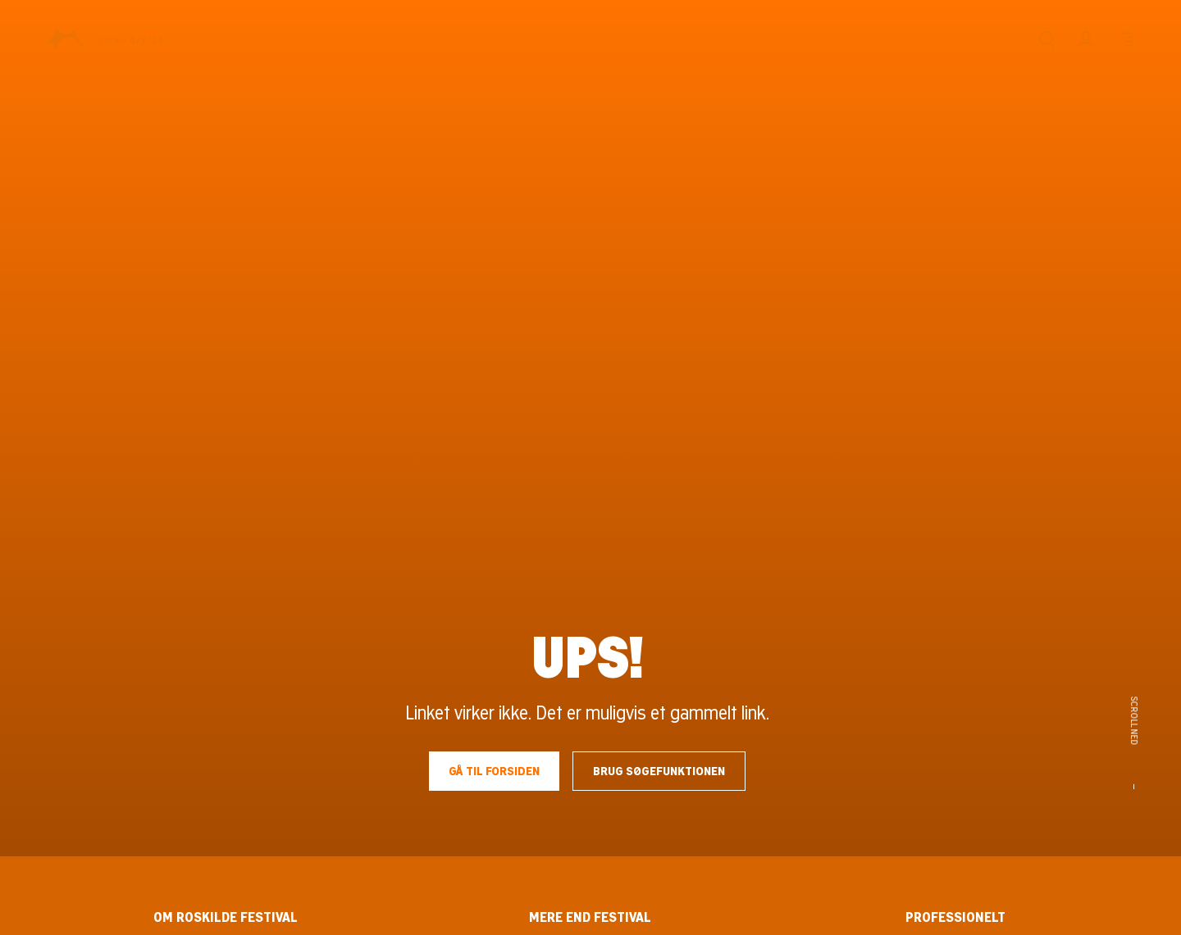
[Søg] (1046, 39)
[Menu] (1125, 39)
